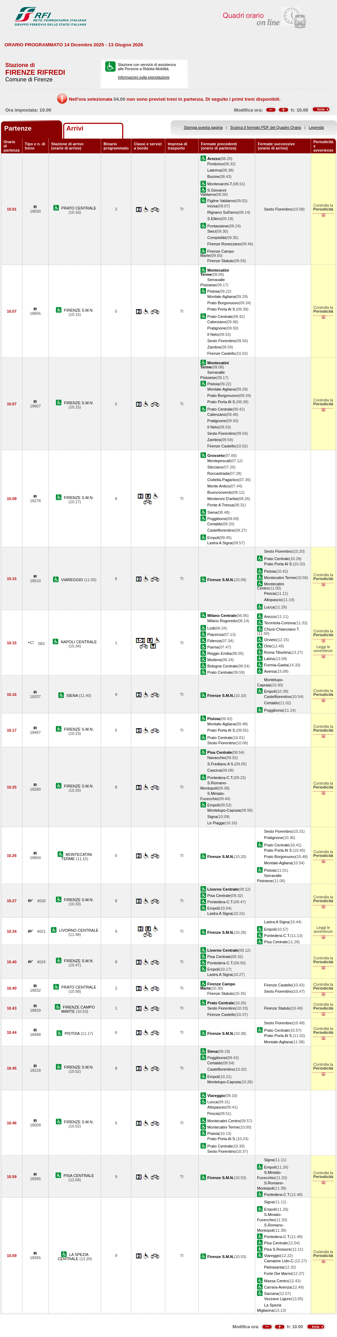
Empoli (213, 538)
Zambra (214, 347)
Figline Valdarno (221, 201)
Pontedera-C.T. (220, 778)
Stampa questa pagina (203, 127)
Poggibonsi (217, 519)
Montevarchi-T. (220, 184)
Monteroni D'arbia (222, 499)
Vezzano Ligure (277, 1299)
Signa (212, 816)
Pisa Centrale (219, 895)
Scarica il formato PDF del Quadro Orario (266, 127)
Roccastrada (218, 473)
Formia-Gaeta (276, 665)
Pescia (270, 593)
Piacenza (215, 634)
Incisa (212, 206)
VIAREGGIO (72, 580)
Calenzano (216, 322)
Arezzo (270, 616)
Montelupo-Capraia (223, 810)
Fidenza (214, 641)
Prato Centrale (219, 316)
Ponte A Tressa (220, 505)
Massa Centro (276, 1281)
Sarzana (271, 1293)
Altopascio (273, 600)
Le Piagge (216, 823)
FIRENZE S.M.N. (78, 310)
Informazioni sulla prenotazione (144, 77)
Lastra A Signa (219, 543)
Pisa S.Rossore (277, 1249)
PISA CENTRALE (79, 1175)
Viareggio (272, 1255)
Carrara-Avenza (277, 1287)
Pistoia (213, 291)
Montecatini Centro (223, 1121)
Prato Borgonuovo (223, 303)
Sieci (211, 231)
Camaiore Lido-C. (279, 1261)
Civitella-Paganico (223, 480)
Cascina (214, 770)
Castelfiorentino (220, 530)
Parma (213, 647)
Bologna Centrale (222, 666)
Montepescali (218, 461)
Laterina (214, 170)
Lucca (269, 607)
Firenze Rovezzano (224, 244)
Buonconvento (219, 492)
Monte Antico (218, 486)
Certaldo (214, 524)
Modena (214, 660)
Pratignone (216, 328)
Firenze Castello (221, 353)
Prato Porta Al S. (221, 309)
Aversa (270, 671)
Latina (269, 659)
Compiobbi (216, 237)
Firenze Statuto (220, 261)
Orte (268, 646)
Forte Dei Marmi (278, 1273)
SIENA (72, 695)
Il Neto (213, 334)
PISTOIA (73, 1033)
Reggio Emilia (219, 653)
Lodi (211, 628)
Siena (212, 512)
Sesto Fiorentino (278, 209)
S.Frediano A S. (220, 764)
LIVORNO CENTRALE (78, 930)
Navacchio (216, 758)
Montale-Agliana (221, 296)
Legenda (316, 127)
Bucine (213, 176)
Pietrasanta (274, 1267)
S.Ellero (214, 219)
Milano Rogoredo (222, 621)
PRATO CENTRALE (78, 208)
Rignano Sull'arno (222, 212)
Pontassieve (218, 226)
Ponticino (215, 164)
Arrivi (75, 128)
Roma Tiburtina (277, 652)
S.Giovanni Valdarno (213, 192)
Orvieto (270, 640)
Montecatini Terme (280, 578)
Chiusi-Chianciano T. (281, 629)
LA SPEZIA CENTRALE (73, 1256)
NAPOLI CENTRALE (79, 642)
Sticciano (215, 467)
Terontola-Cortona (279, 623)
